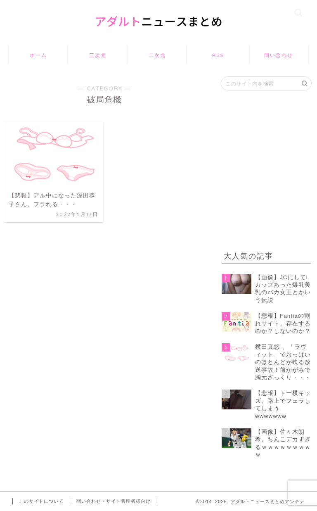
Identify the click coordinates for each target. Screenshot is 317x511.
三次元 (97, 55)
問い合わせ (278, 55)
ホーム (38, 55)
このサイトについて (41, 501)
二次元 (157, 55)
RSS (218, 55)
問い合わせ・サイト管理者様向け (113, 501)
